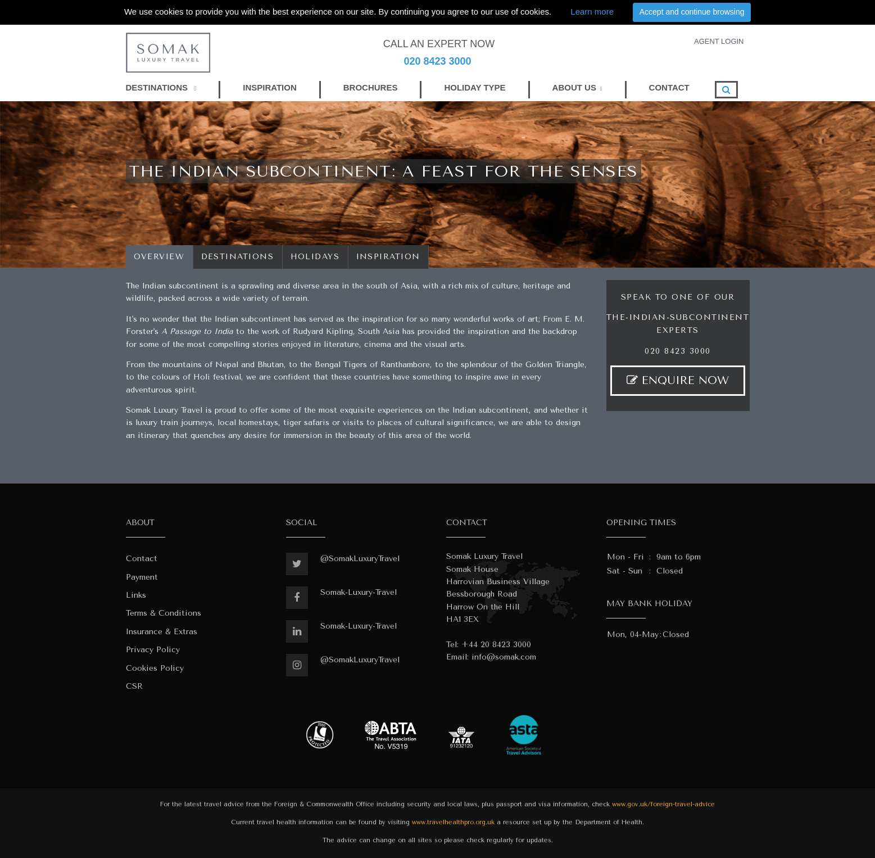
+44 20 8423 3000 (496, 644)
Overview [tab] (159, 256)
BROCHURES (370, 87)
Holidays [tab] (315, 256)
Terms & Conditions (163, 613)
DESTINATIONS (161, 87)
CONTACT (669, 87)
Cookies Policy (155, 668)
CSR (134, 686)
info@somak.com (503, 657)
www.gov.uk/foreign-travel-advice (663, 804)
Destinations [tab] (237, 256)
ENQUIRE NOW (678, 380)
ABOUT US (574, 87)
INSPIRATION (270, 87)
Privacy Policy (153, 649)
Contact (141, 558)
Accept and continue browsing (692, 11)
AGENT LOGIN (719, 41)
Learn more (592, 11)
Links (136, 595)
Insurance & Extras (161, 631)
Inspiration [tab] (388, 256)
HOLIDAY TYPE (474, 87)
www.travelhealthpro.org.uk (453, 822)
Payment (142, 577)
